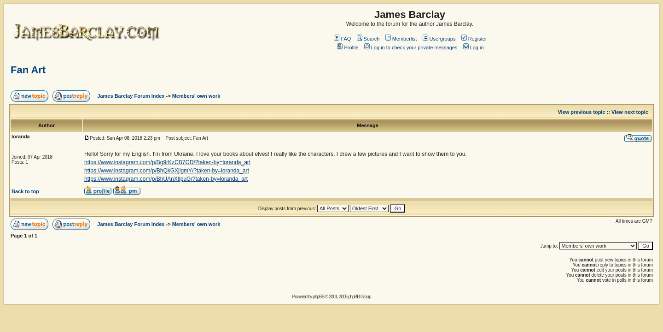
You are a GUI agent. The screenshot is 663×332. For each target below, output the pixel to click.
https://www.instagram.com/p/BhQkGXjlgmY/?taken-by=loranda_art (166, 170)
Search (368, 39)
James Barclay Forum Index (130, 96)
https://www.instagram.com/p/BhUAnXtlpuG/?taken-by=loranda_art (166, 179)
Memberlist (401, 39)
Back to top (25, 191)
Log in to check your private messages (411, 47)
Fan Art (28, 70)
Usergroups (439, 39)
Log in (473, 47)
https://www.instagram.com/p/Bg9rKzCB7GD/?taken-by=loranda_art (167, 162)
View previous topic (581, 112)
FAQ (342, 39)
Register (474, 39)
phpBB (318, 296)
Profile (347, 47)
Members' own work (196, 96)
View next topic (629, 112)
